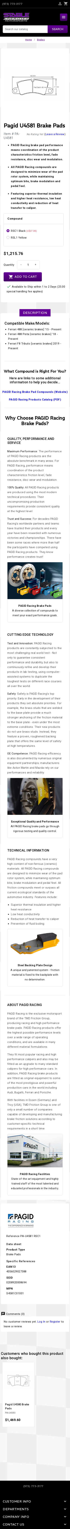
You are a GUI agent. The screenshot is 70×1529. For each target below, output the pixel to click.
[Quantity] (28, 264)
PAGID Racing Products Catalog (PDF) (35, 399)
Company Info (16, 1517)
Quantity (9, 264)
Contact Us (13, 1524)
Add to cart (23, 276)
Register (55, 1321)
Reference (13, 1236)
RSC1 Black (24, 231)
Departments (16, 1509)
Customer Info (17, 1501)
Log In (41, 1321)
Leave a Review (55, 134)
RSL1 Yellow (19, 237)
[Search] (35, 29)
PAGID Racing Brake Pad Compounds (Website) (35, 392)
